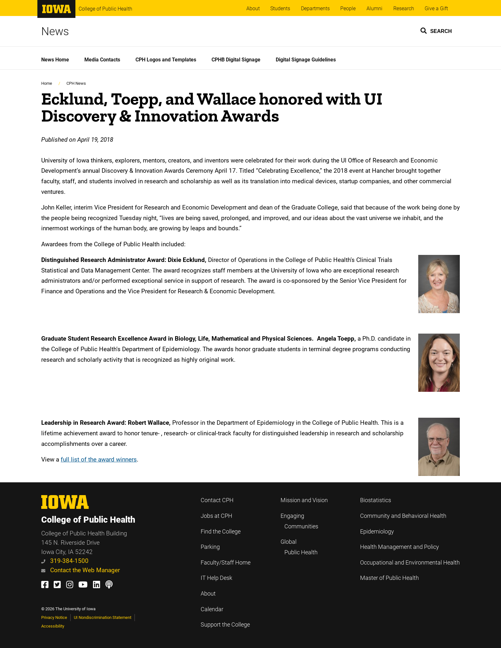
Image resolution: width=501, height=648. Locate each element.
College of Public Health (105, 9)
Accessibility (52, 626)
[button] (436, 30)
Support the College (225, 624)
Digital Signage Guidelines (306, 60)
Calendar (212, 609)
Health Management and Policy (399, 547)
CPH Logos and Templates (165, 60)
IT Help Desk (216, 578)
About (253, 8)
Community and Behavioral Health (403, 516)
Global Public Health (299, 547)
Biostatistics (375, 500)
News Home (55, 60)
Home (46, 83)
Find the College (221, 531)
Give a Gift (436, 8)
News (55, 31)
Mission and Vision (304, 500)
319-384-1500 (65, 561)
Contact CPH (217, 500)
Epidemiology (377, 531)
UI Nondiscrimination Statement (102, 617)
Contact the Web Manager (80, 570)
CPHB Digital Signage (236, 60)
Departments (315, 8)
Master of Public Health (389, 578)
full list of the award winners (99, 459)
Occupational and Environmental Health (410, 562)
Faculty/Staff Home (225, 562)
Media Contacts (102, 60)
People (348, 8)
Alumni (374, 8)
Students (280, 8)
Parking (210, 547)
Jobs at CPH (216, 516)
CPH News (76, 83)
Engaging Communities (299, 521)
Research (403, 8)
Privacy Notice (54, 617)
